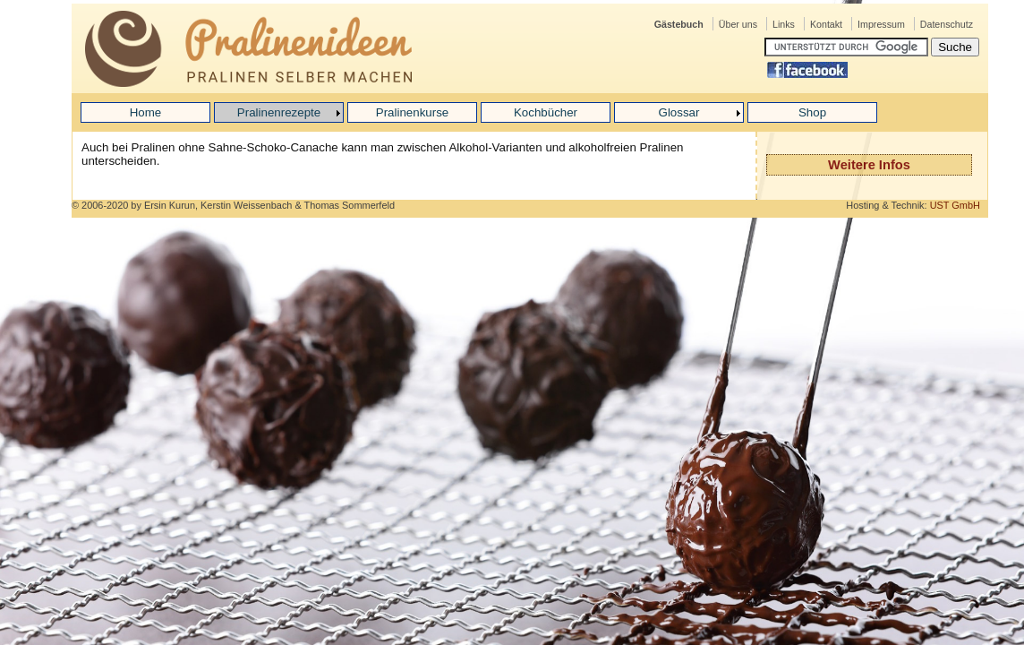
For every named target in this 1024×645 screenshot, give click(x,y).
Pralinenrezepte (278, 112)
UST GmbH (955, 205)
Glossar (679, 112)
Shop (812, 112)
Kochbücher (545, 112)
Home (146, 112)
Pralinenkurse (412, 112)
